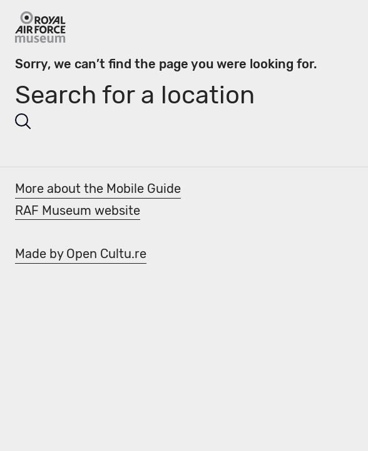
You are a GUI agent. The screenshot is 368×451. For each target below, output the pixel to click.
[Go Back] (40, 27)
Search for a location (135, 95)
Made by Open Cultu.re (80, 253)
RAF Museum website (77, 210)
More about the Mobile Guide (98, 188)
